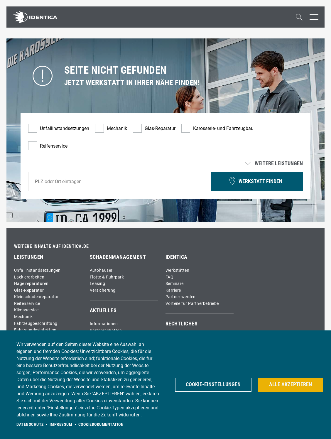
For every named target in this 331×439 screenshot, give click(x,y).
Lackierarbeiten (29, 277)
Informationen (104, 323)
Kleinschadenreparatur (36, 296)
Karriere (173, 290)
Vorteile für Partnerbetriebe (192, 303)
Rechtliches (182, 324)
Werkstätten (178, 270)
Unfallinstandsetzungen (64, 128)
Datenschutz (30, 424)
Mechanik (117, 128)
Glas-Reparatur (160, 128)
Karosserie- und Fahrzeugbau (223, 128)
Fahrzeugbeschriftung (36, 323)
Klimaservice (26, 310)
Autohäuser (101, 270)
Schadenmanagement (118, 257)
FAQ (170, 277)
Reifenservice (53, 146)
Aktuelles (103, 310)
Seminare (175, 283)
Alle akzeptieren (290, 384)
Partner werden (181, 296)
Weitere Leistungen (274, 163)
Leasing (97, 283)
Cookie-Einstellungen (213, 384)
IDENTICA (177, 257)
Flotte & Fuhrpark (107, 277)
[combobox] (119, 181)
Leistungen (28, 257)
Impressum (61, 424)
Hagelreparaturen (31, 283)
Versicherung (103, 290)
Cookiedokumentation (101, 424)
